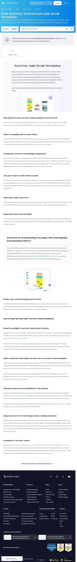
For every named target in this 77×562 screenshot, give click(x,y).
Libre (47, 489)
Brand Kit (17, 166)
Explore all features (33, 502)
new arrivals (13, 406)
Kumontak (63, 514)
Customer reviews (9, 502)
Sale (17, 9)
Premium (49, 492)
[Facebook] (51, 477)
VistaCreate (43, 516)
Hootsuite (54, 519)
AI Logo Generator (27, 521)
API (61, 524)
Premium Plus (50, 494)
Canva (41, 514)
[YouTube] (69, 477)
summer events (32, 445)
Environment (27, 9)
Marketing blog (63, 497)
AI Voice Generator (27, 516)
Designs (6, 29)
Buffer (53, 516)
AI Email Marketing (9, 519)
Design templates (32, 489)
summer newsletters (22, 338)
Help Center (64, 516)
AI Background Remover (29, 519)
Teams (48, 497)
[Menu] (72, 3)
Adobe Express (44, 519)
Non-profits (50, 502)
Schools (48, 499)
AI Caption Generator (28, 524)
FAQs (61, 521)
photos (43, 125)
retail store (63, 404)
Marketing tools (32, 499)
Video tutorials (63, 489)
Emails (14, 29)
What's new (7, 492)
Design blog (62, 494)
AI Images (6, 524)
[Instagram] (57, 477)
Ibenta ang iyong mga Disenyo (13, 499)
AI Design (6, 514)
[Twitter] (63, 477)
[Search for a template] (43, 29)
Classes (61, 492)
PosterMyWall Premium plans (45, 256)
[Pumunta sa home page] (8, 3)
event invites (65, 445)
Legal (61, 526)
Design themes (32, 497)
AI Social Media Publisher (11, 516)
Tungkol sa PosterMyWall (11, 489)
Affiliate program (8, 497)
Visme (53, 514)
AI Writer (6, 521)
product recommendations (18, 396)
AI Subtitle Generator (28, 514)
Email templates (6, 9)
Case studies (7, 494)
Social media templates (34, 494)
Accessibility (64, 519)
